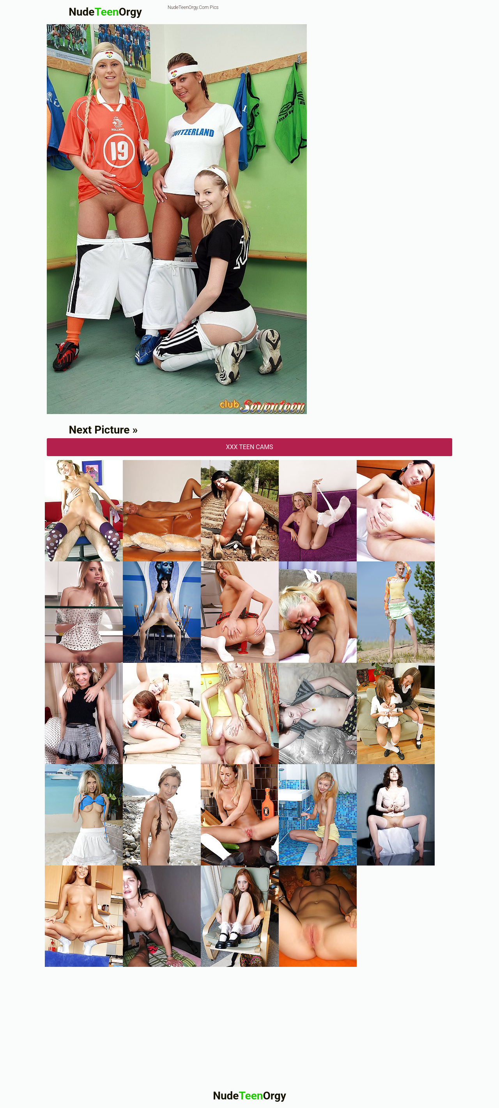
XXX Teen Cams (249, 447)
